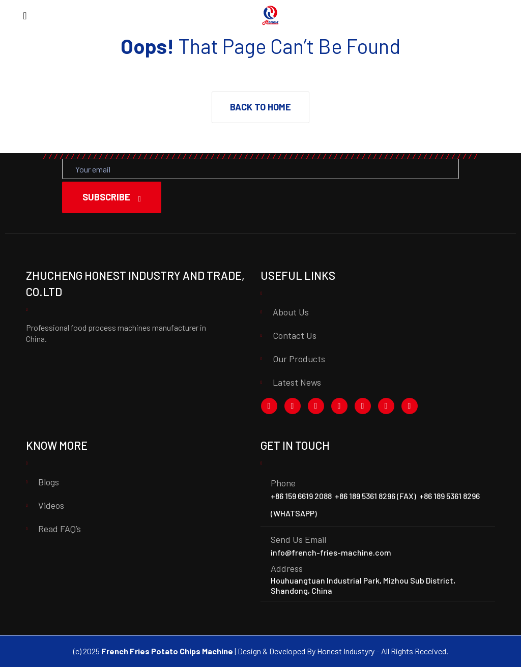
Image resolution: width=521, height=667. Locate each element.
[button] (260, 107)
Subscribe (111, 196)
